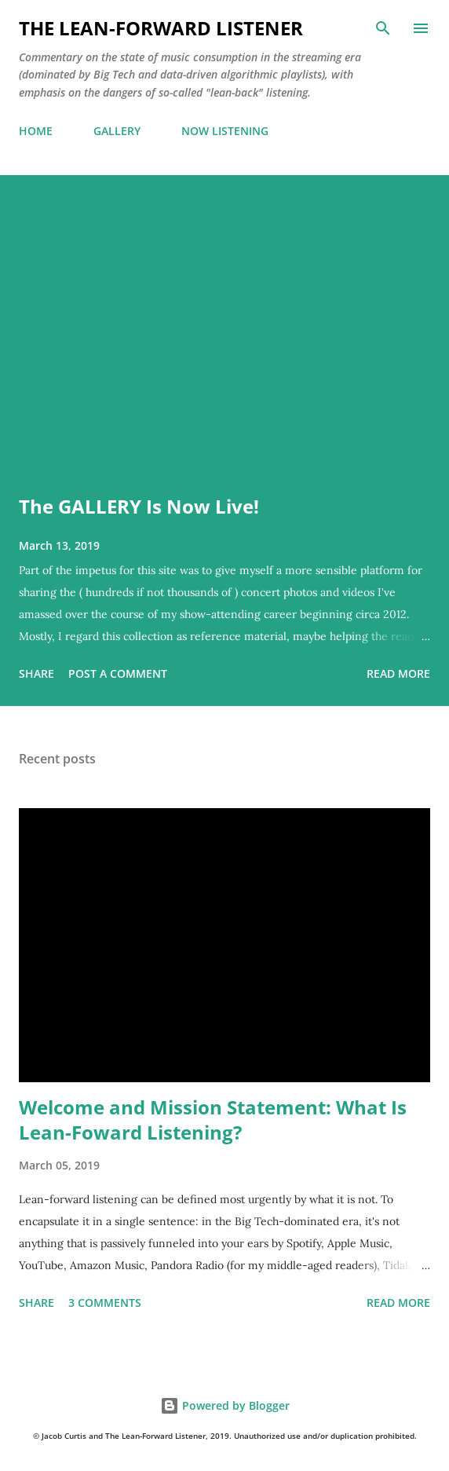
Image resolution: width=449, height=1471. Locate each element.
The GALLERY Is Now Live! (139, 506)
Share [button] (36, 673)
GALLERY (117, 130)
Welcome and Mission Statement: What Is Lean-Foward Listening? (213, 1119)
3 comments (104, 1302)
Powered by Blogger (225, 1405)
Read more (398, 673)
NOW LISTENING (224, 130)
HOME (36, 130)
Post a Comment (117, 673)
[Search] (383, 28)
